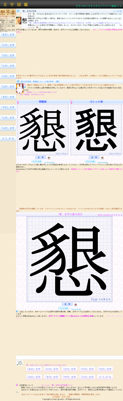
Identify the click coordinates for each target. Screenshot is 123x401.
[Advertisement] (69, 54)
